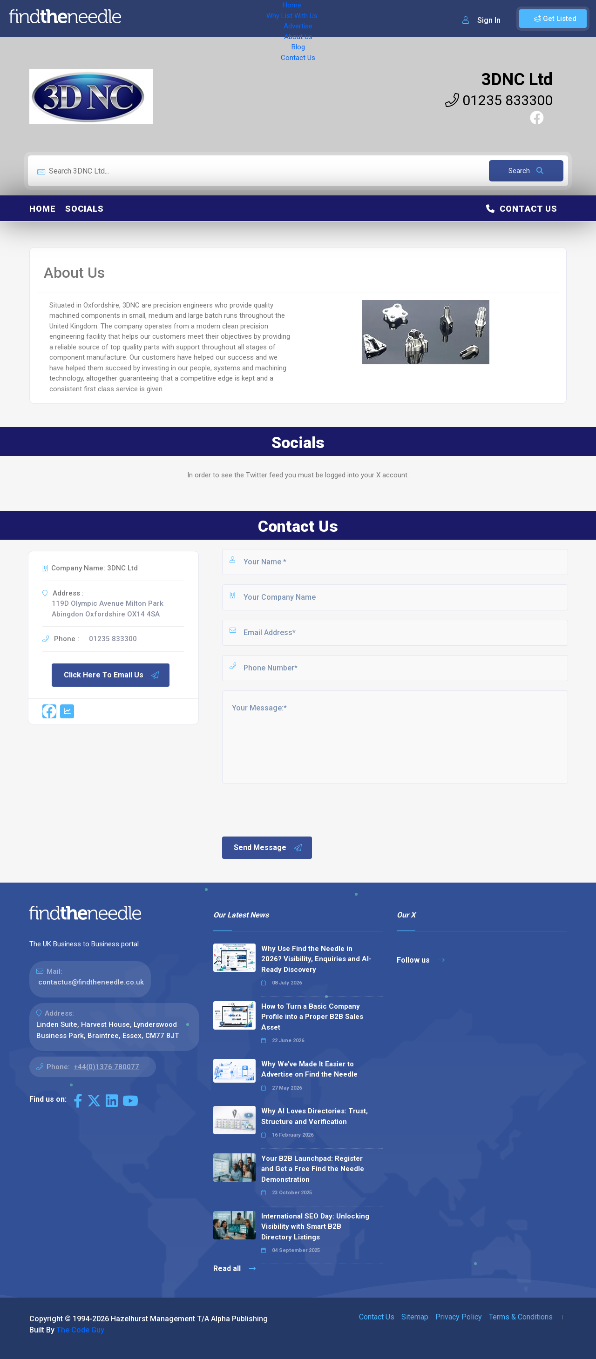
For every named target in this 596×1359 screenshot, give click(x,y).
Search (525, 171)
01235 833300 (499, 100)
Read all (234, 1268)
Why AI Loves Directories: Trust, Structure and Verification (314, 1116)
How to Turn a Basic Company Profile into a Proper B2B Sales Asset (312, 1016)
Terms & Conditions (521, 1316)
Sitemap (414, 1316)
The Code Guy (80, 1330)
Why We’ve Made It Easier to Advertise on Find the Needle (309, 1069)
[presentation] (291, 809)
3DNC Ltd (517, 79)
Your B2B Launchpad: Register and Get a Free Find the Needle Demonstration (312, 1169)
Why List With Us (189, 18)
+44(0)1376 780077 (106, 1067)
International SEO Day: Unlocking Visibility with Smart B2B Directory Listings (315, 1226)
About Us (284, 18)
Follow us (421, 960)
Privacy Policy (458, 1316)
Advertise (242, 18)
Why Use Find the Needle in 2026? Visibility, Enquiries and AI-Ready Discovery (316, 959)
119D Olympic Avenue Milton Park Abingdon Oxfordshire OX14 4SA (107, 608)
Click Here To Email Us (112, 675)
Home (141, 18)
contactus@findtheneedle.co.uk (91, 982)
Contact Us (352, 18)
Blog (316, 18)
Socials (84, 209)
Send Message (268, 847)
